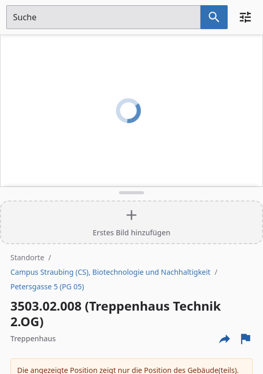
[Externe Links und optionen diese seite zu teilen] (224, 338)
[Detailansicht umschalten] (131, 192)
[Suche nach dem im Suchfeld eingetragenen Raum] (214, 17)
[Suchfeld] (103, 17)
